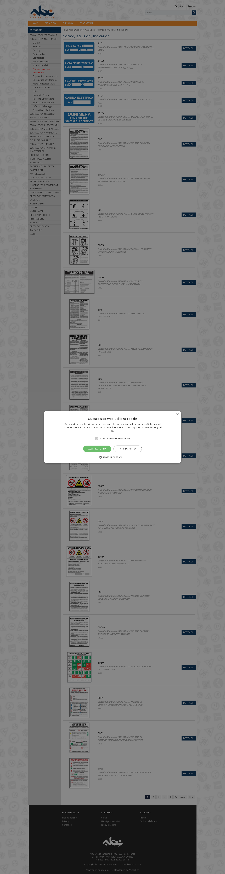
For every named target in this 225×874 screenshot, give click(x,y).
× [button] (177, 414)
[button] (112, 457)
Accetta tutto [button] (97, 448)
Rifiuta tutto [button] (128, 448)
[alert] (112, 437)
